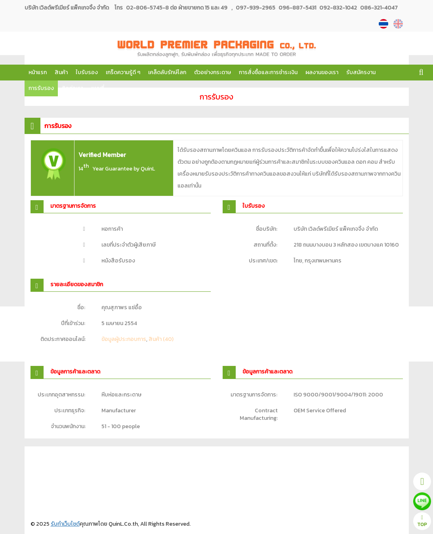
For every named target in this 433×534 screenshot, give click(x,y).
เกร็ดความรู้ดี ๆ (123, 72)
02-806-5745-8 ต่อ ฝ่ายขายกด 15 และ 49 (176, 8)
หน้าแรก (38, 72)
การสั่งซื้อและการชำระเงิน (268, 72)
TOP (422, 521)
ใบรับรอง (87, 72)
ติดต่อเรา (72, 88)
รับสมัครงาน (361, 72)
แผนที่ (97, 88)
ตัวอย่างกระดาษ (212, 72)
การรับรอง (41, 88)
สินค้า (61, 72)
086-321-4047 (378, 8)
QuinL (148, 169)
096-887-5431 (296, 8)
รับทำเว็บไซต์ (65, 524)
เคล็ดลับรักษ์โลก (167, 72)
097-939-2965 (255, 8)
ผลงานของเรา (321, 72)
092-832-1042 (337, 8)
